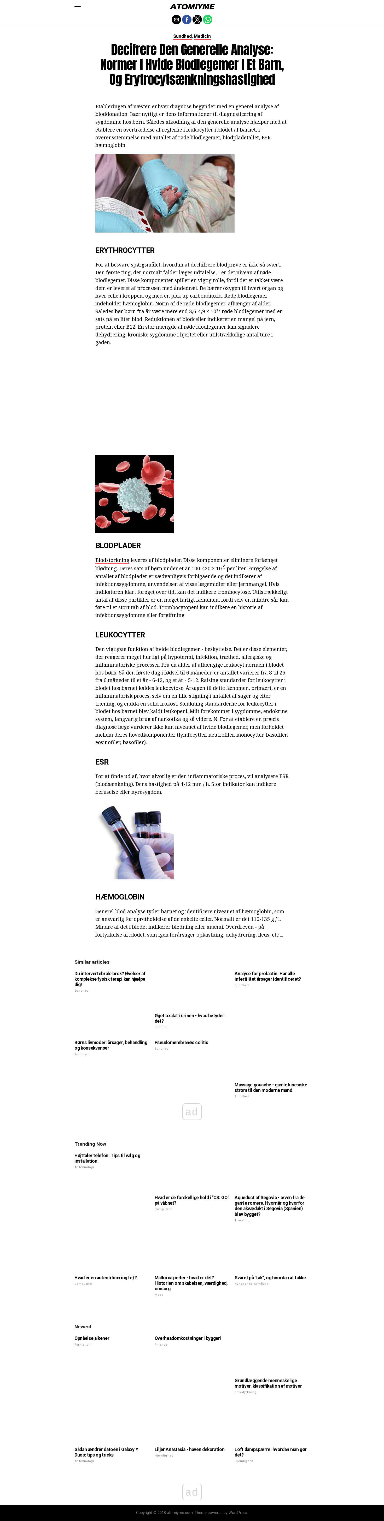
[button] (77, 6)
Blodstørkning (112, 560)
